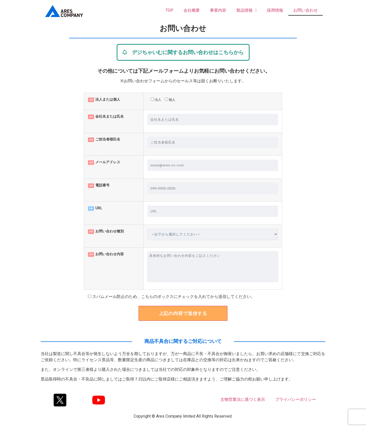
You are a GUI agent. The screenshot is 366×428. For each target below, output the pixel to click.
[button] (183, 52)
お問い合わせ (305, 10)
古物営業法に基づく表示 (242, 399)
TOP (169, 10)
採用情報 (275, 10)
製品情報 (246, 10)
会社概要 (192, 10)
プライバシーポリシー (295, 399)
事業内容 (218, 10)
